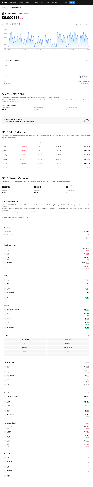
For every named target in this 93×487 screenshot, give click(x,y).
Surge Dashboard (46, 393)
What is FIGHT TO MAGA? (21, 217)
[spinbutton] (46, 68)
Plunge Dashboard (46, 423)
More (87, 60)
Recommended (46, 363)
